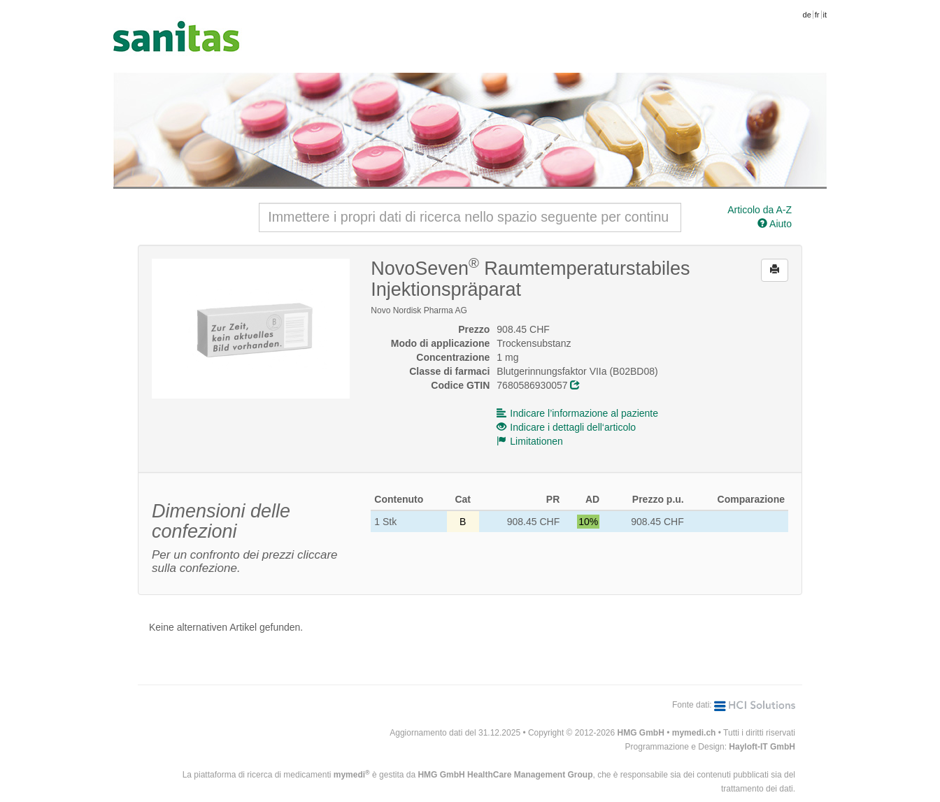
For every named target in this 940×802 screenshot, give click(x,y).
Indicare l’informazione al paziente (577, 413)
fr (817, 14)
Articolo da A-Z (759, 209)
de (807, 14)
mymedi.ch (694, 733)
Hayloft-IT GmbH (762, 747)
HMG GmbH (641, 733)
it (825, 14)
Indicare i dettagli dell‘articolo (566, 427)
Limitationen (530, 441)
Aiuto (774, 223)
